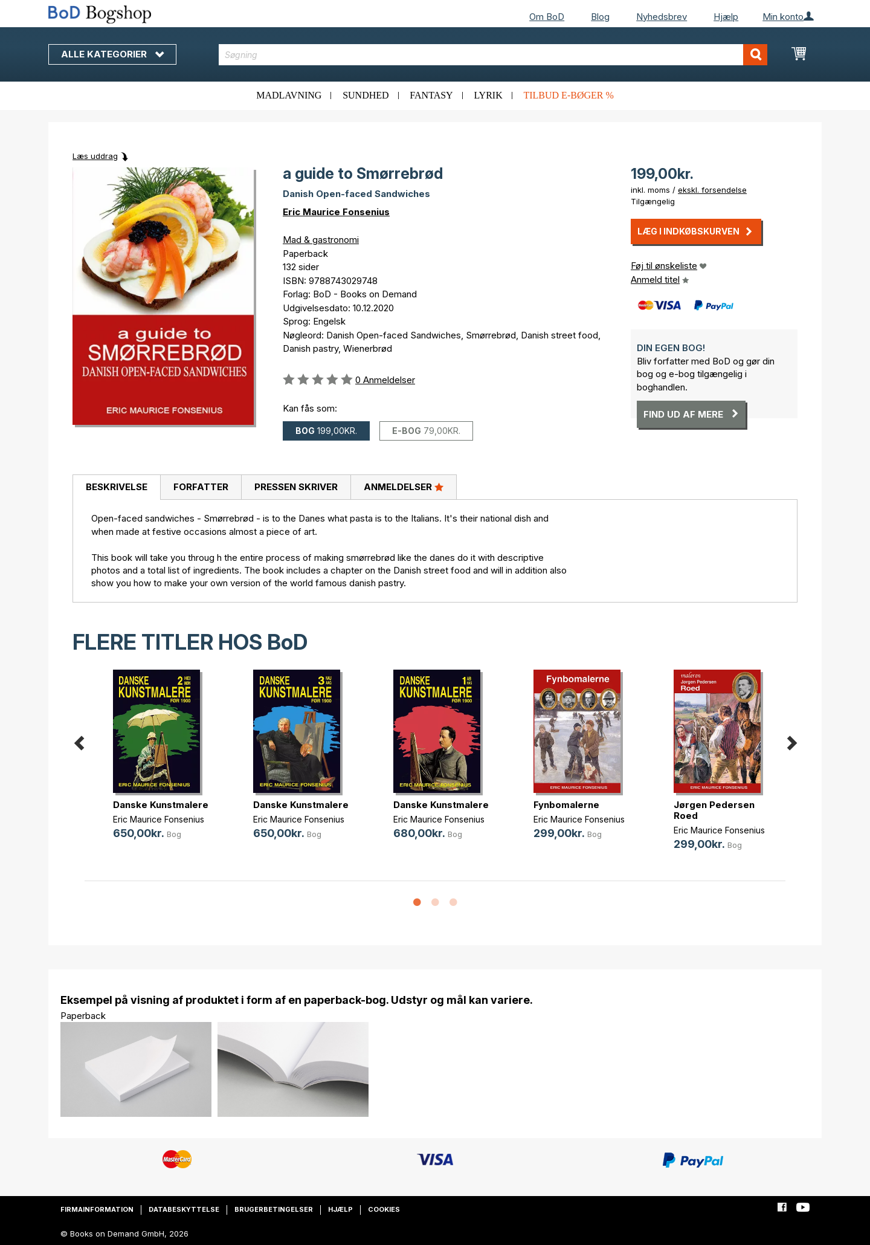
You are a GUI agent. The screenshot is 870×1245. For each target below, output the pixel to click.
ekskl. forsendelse (712, 190)
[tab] (116, 487)
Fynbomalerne (566, 804)
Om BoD (546, 16)
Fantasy (431, 95)
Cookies (384, 1209)
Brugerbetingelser (273, 1209)
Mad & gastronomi (321, 239)
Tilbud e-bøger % (568, 95)
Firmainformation (97, 1209)
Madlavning (288, 95)
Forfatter (200, 487)
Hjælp (726, 16)
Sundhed (365, 95)
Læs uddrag (95, 156)
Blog (600, 16)
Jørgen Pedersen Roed (714, 810)
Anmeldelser (403, 486)
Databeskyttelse (184, 1209)
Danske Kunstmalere (160, 804)
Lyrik (488, 95)
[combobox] (493, 54)
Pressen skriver (296, 487)
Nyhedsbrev (661, 16)
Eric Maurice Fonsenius (336, 212)
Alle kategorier (112, 54)
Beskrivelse (116, 487)
